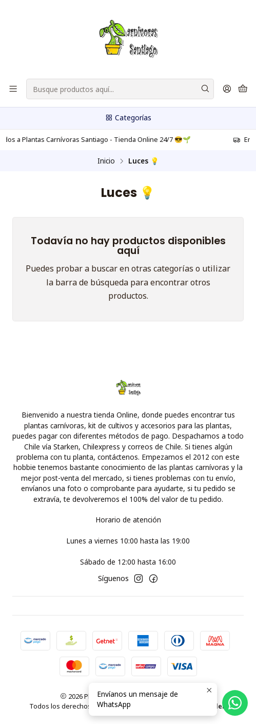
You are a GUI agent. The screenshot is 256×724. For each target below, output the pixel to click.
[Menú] (13, 89)
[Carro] (243, 89)
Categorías (128, 117)
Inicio (106, 161)
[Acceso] (227, 89)
